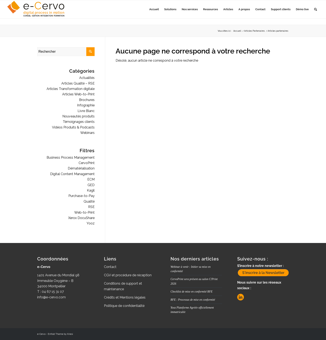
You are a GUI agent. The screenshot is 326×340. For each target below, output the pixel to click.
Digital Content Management (72, 174)
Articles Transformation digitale (71, 89)
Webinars (87, 133)
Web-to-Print (84, 212)
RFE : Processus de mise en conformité (192, 299)
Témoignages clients (79, 122)
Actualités (87, 78)
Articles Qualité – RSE (78, 83)
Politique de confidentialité (124, 306)
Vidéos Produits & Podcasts (73, 127)
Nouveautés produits (78, 116)
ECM (91, 179)
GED (91, 185)
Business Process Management (71, 157)
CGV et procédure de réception (128, 275)
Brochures (87, 100)
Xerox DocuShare (81, 218)
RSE (91, 207)
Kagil (91, 190)
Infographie (86, 105)
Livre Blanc (86, 111)
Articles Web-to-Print (78, 94)
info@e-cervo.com (51, 297)
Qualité (89, 201)
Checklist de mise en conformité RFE (191, 291)
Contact (110, 267)
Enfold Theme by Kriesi (60, 334)
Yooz (90, 223)
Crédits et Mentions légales (125, 297)
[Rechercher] (315, 9)
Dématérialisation (81, 168)
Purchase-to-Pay (81, 196)
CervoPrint (87, 163)
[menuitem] (154, 9)
